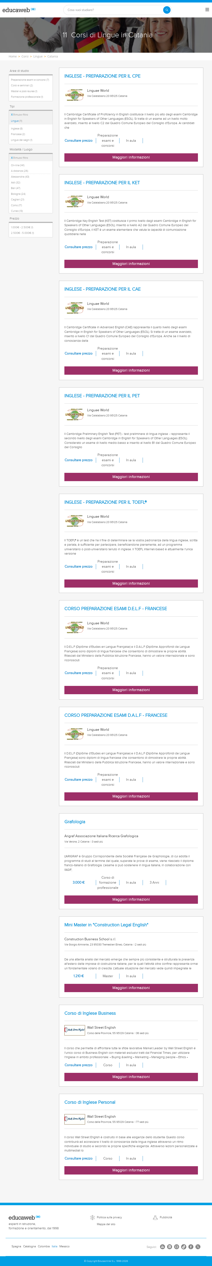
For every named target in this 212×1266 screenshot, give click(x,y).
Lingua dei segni (21, 140)
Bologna (18, 194)
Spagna (16, 1246)
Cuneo (17, 211)
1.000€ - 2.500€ (22, 227)
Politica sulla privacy (109, 1217)
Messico (64, 1246)
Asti (15, 182)
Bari (15, 188)
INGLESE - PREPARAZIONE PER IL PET (102, 396)
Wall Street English (101, 1028)
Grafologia (74, 821)
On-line (17, 165)
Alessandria (20, 176)
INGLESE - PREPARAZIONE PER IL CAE (102, 289)
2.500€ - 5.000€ (22, 233)
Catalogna (29, 1246)
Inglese (17, 128)
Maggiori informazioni (131, 157)
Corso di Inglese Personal (89, 1102)
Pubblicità (166, 1217)
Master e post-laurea (24, 91)
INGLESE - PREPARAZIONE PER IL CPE (102, 76)
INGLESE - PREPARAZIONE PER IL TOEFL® (105, 502)
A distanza (19, 171)
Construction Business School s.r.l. (90, 939)
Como (16, 205)
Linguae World (98, 91)
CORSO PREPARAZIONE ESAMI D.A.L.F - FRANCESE (115, 715)
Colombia (44, 1246)
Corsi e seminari (22, 85)
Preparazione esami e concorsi (30, 80)
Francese (18, 134)
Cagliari (17, 199)
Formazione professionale (27, 97)
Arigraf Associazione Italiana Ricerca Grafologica (101, 836)
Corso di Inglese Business (90, 1013)
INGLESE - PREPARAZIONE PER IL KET (102, 182)
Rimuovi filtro (19, 114)
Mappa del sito (106, 1224)
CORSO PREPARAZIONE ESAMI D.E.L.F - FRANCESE (115, 608)
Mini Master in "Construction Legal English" (106, 925)
